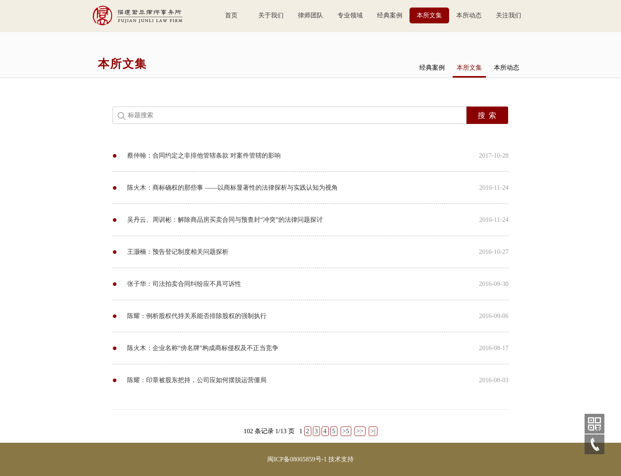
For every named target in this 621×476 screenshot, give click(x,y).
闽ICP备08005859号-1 (297, 459)
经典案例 (389, 15)
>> (360, 431)
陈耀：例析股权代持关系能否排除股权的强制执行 (197, 315)
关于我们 (271, 15)
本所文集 (429, 15)
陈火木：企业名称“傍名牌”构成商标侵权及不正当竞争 (202, 348)
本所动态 (469, 15)
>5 (346, 431)
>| (373, 431)
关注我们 (508, 15)
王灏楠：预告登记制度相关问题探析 (178, 251)
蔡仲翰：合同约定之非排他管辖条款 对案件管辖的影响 (204, 155)
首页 (231, 15)
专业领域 (350, 15)
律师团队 (310, 15)
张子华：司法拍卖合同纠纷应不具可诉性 (184, 283)
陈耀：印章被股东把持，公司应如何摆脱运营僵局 (197, 380)
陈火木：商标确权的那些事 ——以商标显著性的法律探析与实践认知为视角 (232, 187)
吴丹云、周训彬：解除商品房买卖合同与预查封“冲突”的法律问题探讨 (225, 219)
